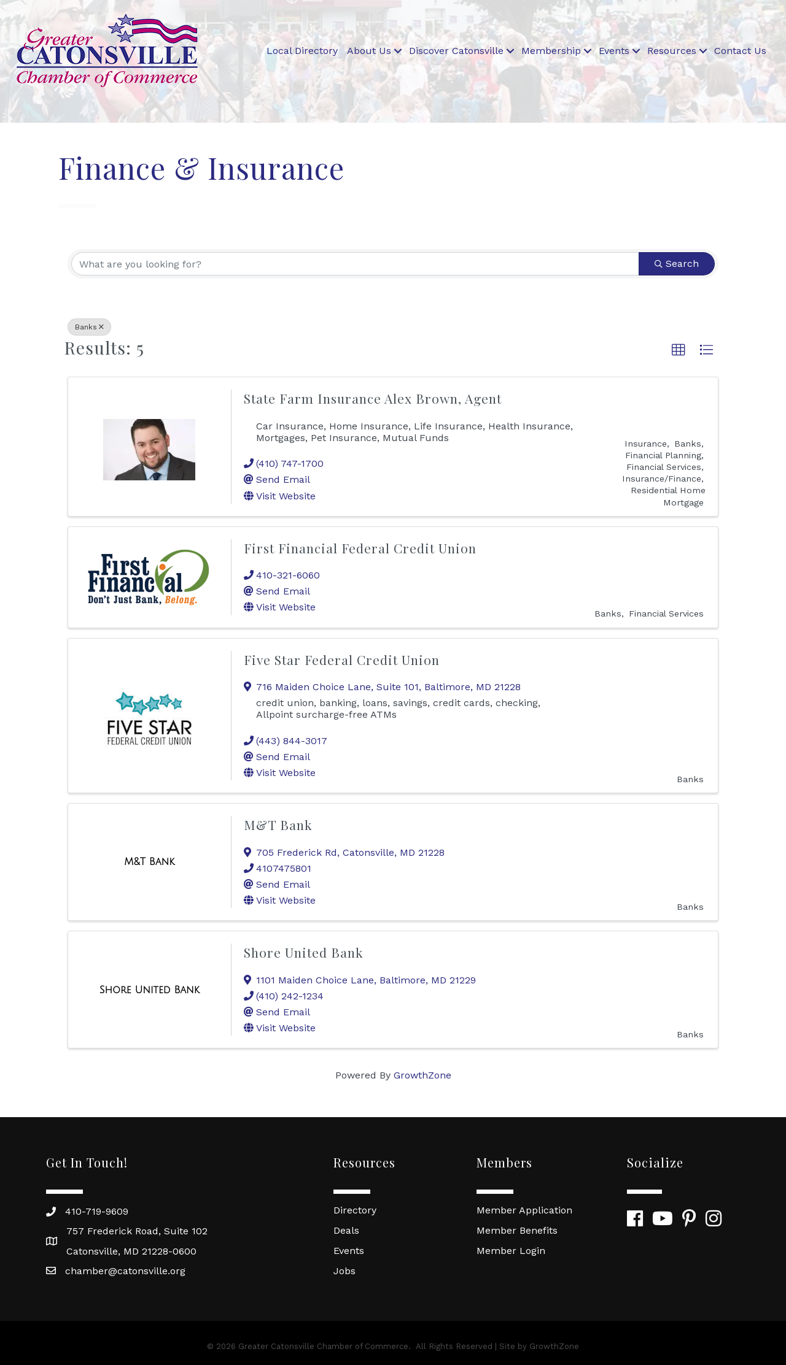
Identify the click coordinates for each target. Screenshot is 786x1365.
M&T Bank (278, 824)
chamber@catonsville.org (125, 1271)
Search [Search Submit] (677, 263)
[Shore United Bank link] (149, 990)
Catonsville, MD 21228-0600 (131, 1251)
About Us (369, 50)
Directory (354, 1210)
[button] (678, 350)
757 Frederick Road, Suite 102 (137, 1231)
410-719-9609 (96, 1211)
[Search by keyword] (355, 263)
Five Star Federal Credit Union (342, 659)
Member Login (511, 1250)
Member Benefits (517, 1230)
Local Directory (302, 50)
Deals (346, 1230)
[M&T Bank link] (149, 862)
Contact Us (740, 50)
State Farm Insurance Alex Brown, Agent (373, 398)
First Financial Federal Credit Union (360, 547)
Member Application (524, 1210)
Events (614, 50)
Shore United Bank (304, 952)
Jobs (344, 1271)
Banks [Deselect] (89, 327)
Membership (551, 50)
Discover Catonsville (456, 50)
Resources (671, 50)
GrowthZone (422, 1075)
